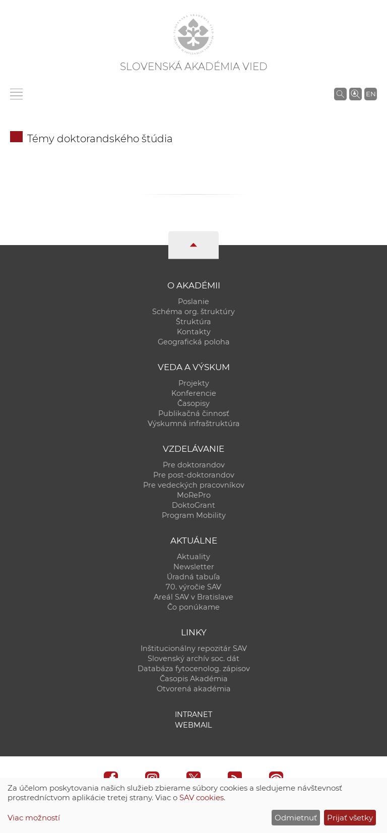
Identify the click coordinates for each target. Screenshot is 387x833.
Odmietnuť (296, 817)
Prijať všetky (350, 817)
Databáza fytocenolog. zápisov (194, 668)
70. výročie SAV (193, 586)
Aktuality (193, 556)
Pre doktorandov (194, 464)
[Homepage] (193, 34)
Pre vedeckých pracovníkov (193, 485)
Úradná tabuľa (193, 576)
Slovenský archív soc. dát (193, 658)
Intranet (193, 714)
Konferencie (193, 393)
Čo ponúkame (193, 607)
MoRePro (194, 495)
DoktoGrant (193, 505)
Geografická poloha (194, 341)
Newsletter (193, 566)
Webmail (193, 725)
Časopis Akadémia (194, 678)
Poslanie (193, 301)
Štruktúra (193, 321)
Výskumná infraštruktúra (194, 423)
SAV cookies (201, 797)
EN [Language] (371, 94)
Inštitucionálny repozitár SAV (194, 648)
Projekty (193, 383)
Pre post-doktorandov (193, 475)
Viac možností (34, 817)
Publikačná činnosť (193, 413)
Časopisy (193, 403)
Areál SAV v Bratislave (193, 597)
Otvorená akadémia (194, 688)
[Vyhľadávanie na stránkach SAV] (340, 94)
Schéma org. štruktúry (193, 311)
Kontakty (194, 331)
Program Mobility (194, 515)
